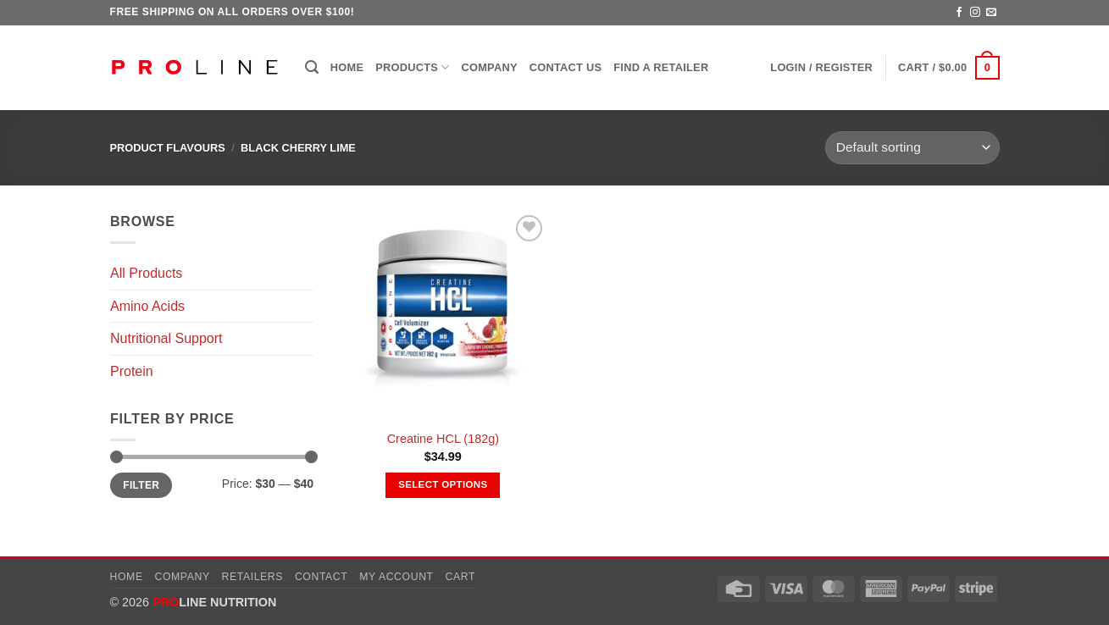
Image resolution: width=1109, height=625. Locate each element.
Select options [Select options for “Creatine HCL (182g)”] (442, 484)
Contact (321, 577)
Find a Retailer (660, 67)
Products (412, 67)
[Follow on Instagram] (975, 13)
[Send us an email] (991, 13)
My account (396, 577)
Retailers (253, 577)
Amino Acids (147, 306)
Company (490, 67)
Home (346, 67)
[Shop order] (912, 147)
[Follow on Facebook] (959, 13)
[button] (312, 67)
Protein (131, 371)
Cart (460, 577)
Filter (141, 485)
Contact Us (566, 67)
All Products (146, 273)
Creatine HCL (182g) (443, 438)
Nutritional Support (166, 338)
